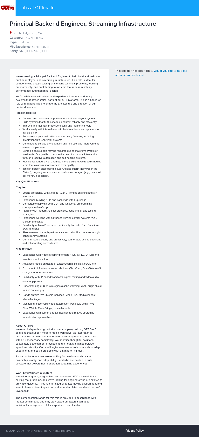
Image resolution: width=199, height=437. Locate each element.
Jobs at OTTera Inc (38, 8)
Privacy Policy (135, 431)
